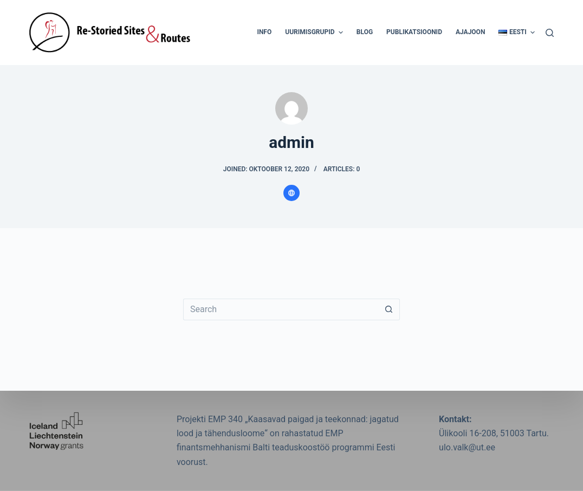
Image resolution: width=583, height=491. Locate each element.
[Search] (550, 33)
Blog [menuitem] (365, 32)
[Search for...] (280, 309)
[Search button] (389, 309)
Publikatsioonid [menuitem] (414, 32)
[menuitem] (513, 32)
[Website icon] (291, 193)
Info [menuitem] (264, 32)
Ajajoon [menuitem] (470, 32)
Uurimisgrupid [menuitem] (315, 32)
